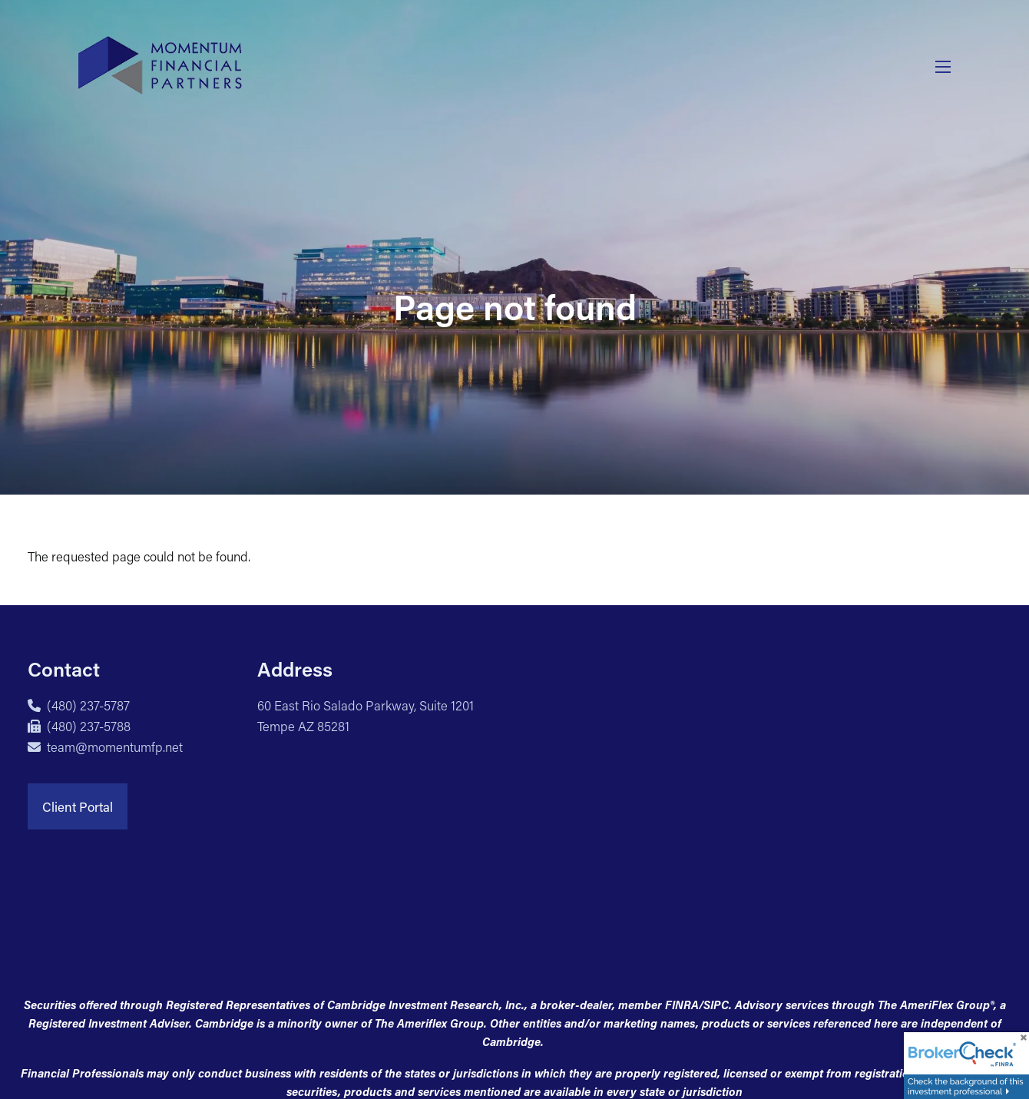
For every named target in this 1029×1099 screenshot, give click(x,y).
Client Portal (77, 806)
